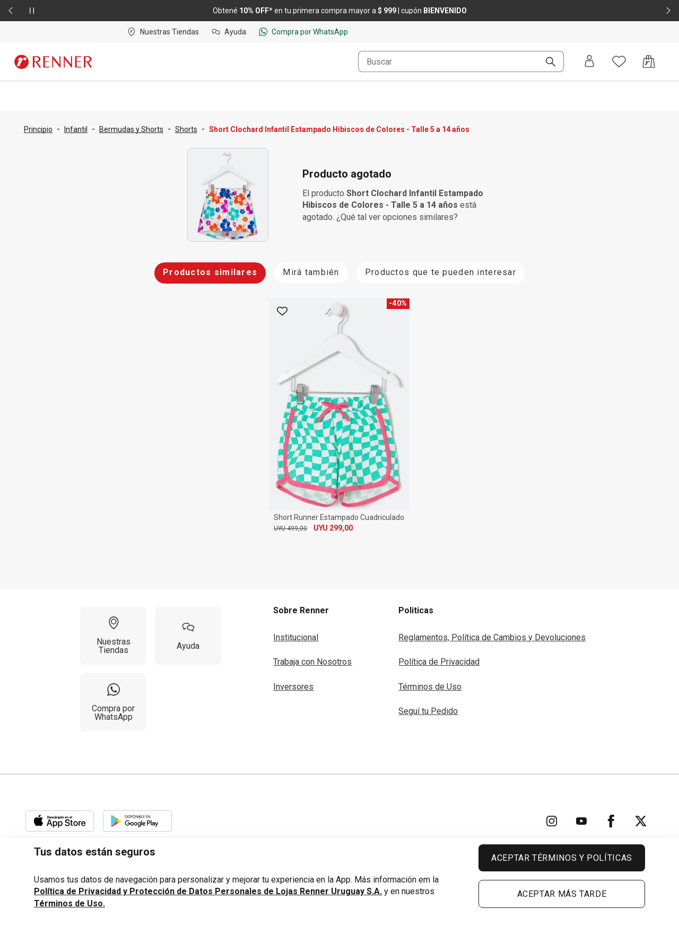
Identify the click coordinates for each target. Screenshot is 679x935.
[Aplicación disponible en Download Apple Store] (59, 817)
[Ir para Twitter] (641, 817)
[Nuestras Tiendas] (113, 632)
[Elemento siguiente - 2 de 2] (668, 10)
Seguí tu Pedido (428, 707)
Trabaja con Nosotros (312, 658)
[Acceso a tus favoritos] (619, 61)
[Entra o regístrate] (589, 62)
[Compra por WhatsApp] (113, 698)
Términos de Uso (430, 683)
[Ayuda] (188, 632)
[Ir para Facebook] (611, 817)
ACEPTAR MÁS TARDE (562, 894)
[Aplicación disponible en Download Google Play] (137, 817)
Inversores (293, 683)
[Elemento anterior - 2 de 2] (10, 10)
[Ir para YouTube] (581, 817)
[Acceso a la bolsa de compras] (648, 61)
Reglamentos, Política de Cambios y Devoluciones (492, 634)
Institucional (295, 634)
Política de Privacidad (439, 658)
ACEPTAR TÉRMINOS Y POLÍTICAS (561, 858)
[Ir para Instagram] (551, 817)
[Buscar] (546, 62)
